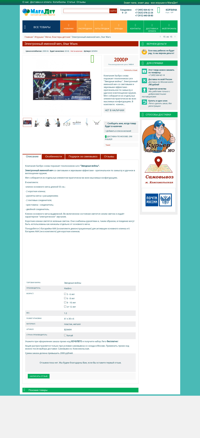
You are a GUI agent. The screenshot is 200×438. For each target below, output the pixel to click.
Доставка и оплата (40, 2)
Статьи (71, 2)
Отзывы (81, 2)
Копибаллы (59, 2)
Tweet (108, 145)
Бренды (118, 27)
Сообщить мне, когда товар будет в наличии (120, 125)
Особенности (53, 156)
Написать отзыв (130, 70)
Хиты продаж (102, 27)
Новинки (68, 27)
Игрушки (39, 37)
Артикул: (87, 51)
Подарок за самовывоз (83, 156)
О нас (25, 2)
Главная (29, 37)
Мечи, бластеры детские (57, 37)
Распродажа (85, 27)
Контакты (135, 27)
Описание (32, 156)
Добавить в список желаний (118, 131)
